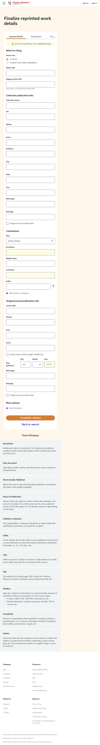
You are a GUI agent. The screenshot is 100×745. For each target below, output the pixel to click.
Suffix (8, 281)
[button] (30, 241)
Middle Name (11, 258)
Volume (9, 317)
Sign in (94, 3)
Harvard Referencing (39, 690)
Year (8, 187)
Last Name (10, 270)
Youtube (6, 712)
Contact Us (6, 678)
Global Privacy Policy (39, 708)
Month (35, 359)
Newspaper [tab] (36, 37)
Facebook (6, 704)
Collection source (13, 100)
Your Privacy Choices (39, 717)
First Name (10, 247)
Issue (8, 330)
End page (9, 212)
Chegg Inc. (6, 674)
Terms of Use (36, 704)
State (8, 174)
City (7, 162)
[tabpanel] (30, 227)
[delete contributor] (53, 286)
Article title (10, 68)
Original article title (14, 79)
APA (33, 678)
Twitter (5, 708)
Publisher (10, 149)
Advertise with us (9, 686)
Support (5, 682)
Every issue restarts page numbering (26, 355)
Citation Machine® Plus (40, 670)
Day (22, 359)
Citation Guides (37, 674)
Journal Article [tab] (16, 37)
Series (8, 137)
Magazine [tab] (54, 37)
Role (8, 236)
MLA (34, 682)
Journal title (11, 306)
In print (13, 59)
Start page (10, 199)
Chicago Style (37, 686)
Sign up (86, 3)
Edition (9, 124)
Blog (4, 670)
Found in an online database (23, 63)
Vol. (7, 112)
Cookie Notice (37, 712)
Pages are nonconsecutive (22, 224)
